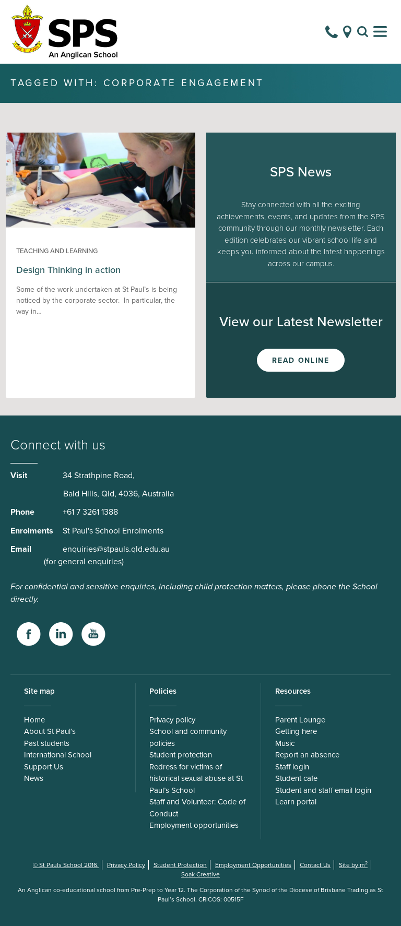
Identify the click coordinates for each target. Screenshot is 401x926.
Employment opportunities (194, 825)
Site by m (353, 865)
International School (57, 754)
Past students (46, 743)
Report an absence (307, 754)
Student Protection (180, 865)
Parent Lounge (300, 720)
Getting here (296, 731)
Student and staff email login (323, 790)
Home (34, 720)
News (33, 778)
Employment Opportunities (253, 865)
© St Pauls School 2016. (66, 865)
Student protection (180, 754)
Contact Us (315, 865)
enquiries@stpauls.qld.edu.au (116, 549)
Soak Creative (200, 874)
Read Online (300, 360)
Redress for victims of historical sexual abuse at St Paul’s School (196, 778)
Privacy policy (172, 720)
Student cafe (296, 778)
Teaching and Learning (57, 251)
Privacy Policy (126, 865)
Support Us (43, 766)
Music (284, 743)
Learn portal (295, 801)
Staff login (292, 766)
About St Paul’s (50, 731)
